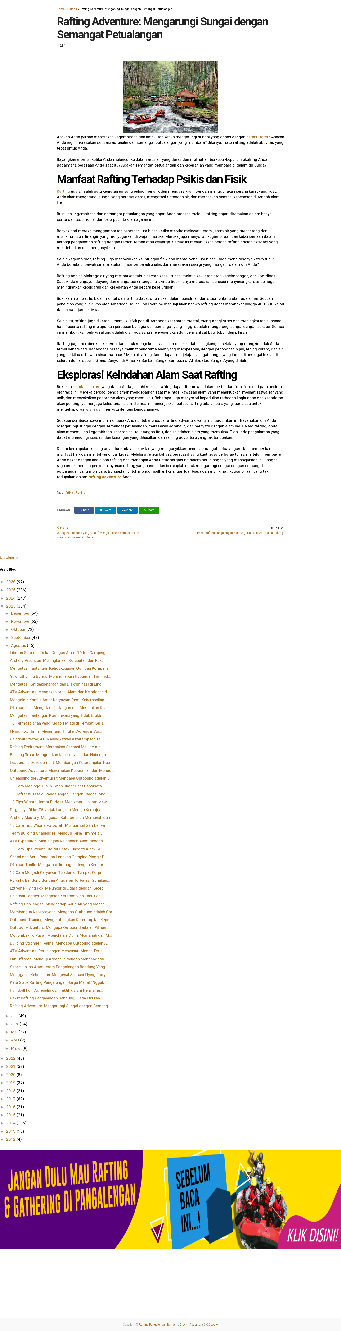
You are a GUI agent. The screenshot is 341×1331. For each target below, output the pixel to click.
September (21, 637)
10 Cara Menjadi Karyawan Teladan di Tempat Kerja (55, 872)
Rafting (72, 9)
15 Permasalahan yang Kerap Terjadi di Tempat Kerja (57, 723)
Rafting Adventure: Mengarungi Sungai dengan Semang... (60, 1006)
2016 (11, 1106)
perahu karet (257, 137)
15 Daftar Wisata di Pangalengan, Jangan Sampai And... (59, 794)
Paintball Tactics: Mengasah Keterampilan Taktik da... (56, 896)
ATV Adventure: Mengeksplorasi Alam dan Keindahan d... (60, 692)
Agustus (19, 645)
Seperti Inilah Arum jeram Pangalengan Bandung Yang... (59, 966)
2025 (11, 589)
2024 (11, 598)
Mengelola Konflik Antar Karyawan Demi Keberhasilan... (58, 699)
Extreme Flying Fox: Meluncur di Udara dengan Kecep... (58, 888)
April (15, 1040)
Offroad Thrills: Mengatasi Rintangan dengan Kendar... (58, 864)
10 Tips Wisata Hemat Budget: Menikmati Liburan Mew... (59, 802)
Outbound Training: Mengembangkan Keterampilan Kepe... (61, 919)
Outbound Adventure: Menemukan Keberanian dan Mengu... (62, 770)
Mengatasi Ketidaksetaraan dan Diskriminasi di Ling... (57, 684)
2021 (11, 1066)
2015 (11, 1115)
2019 (11, 1082)
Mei (14, 1032)
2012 (11, 1139)
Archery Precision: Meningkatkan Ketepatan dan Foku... (58, 660)
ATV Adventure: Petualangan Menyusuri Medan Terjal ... (58, 951)
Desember (20, 613)
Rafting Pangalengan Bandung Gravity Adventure (171, 1324)
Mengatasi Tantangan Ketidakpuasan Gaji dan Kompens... (61, 668)
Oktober (18, 629)
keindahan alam (86, 386)
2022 (11, 1058)
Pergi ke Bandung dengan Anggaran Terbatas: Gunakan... (60, 880)
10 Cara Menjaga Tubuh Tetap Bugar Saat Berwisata (56, 786)
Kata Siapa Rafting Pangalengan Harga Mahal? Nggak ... (59, 982)
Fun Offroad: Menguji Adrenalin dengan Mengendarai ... (59, 959)
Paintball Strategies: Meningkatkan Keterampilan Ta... (56, 739)
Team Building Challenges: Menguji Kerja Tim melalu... (57, 833)
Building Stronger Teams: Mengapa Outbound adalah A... (60, 943)
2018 (11, 1090)
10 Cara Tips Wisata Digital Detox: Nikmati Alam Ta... (56, 849)
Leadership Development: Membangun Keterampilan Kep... (61, 762)
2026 (11, 581)
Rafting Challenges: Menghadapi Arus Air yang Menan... (59, 904)
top (214, 1324)
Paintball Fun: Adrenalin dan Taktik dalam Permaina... (56, 990)
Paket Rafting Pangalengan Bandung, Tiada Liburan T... (58, 998)
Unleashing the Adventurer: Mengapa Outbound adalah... (59, 778)
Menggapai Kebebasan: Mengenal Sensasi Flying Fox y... (59, 974)
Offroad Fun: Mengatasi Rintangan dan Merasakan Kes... (59, 707)
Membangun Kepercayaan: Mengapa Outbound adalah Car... (62, 911)
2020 (11, 1074)
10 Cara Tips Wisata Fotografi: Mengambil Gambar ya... (59, 825)
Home (61, 9)
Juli (14, 1015)
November (20, 621)
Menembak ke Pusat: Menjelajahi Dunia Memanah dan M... (61, 935)
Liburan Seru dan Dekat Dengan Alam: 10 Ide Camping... (59, 652)
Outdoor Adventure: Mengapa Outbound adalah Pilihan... (59, 927)
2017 (11, 1098)
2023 (11, 606)
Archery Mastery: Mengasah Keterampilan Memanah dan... (61, 817)
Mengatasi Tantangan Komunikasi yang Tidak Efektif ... (58, 715)
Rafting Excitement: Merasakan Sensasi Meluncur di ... (57, 747)
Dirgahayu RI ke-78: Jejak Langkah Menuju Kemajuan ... (58, 809)
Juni (15, 1024)
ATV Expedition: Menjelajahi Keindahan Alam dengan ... (58, 841)
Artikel (69, 492)
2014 (11, 1123)
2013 (11, 1131)
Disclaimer (9, 557)
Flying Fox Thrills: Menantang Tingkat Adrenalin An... (56, 731)
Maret (16, 1048)
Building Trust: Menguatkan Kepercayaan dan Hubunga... (59, 754)
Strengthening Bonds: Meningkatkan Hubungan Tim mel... (60, 676)
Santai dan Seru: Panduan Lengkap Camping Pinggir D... (58, 856)
